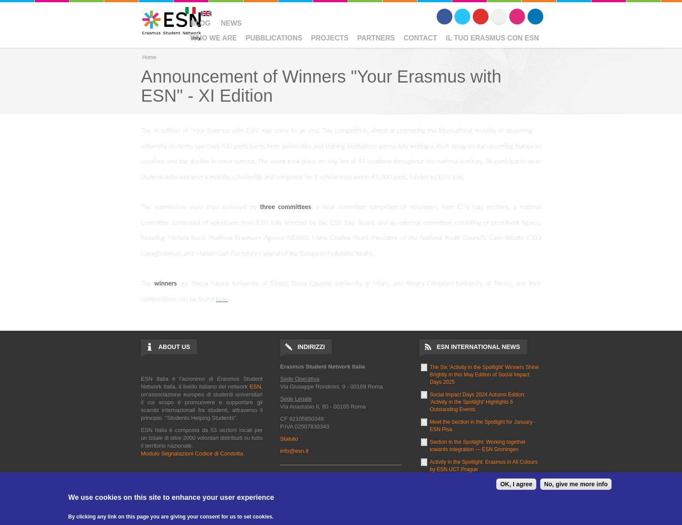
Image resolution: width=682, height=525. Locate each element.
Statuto (289, 438)
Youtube (480, 16)
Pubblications (274, 38)
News (231, 23)
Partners (376, 38)
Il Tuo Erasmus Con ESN (492, 38)
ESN (255, 386)
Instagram (517, 16)
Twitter (462, 16)
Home (149, 57)
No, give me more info (576, 484)
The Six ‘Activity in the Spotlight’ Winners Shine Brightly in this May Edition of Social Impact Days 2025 (484, 374)
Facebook (444, 16)
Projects (329, 38)
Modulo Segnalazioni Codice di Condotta (192, 453)
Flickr (499, 16)
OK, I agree (516, 484)
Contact (420, 38)
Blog (201, 23)
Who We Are (214, 38)
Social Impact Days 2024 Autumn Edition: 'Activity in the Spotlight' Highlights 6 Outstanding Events (477, 402)
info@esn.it (294, 451)
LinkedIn (535, 16)
